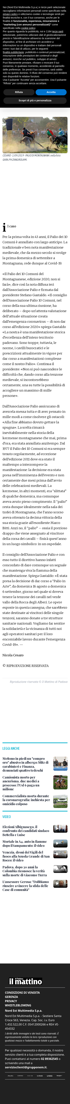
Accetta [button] (51, 92)
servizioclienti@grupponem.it (26, 1067)
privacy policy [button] (10, 14)
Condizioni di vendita (22, 993)
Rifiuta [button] (19, 92)
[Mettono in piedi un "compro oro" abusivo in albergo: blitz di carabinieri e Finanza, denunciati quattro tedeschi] (26, 764)
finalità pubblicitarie (13, 52)
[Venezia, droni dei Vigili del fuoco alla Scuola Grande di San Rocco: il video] (26, 856)
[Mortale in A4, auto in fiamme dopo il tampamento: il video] (26, 844)
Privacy (11, 1001)
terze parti (57, 31)
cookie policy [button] (28, 28)
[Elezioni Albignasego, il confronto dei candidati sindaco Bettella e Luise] (26, 831)
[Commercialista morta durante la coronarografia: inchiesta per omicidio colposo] (26, 800)
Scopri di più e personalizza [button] (35, 100)
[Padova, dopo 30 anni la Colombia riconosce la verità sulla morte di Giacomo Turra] (26, 871)
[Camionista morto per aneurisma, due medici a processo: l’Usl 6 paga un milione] (26, 783)
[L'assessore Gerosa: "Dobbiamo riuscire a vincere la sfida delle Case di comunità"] (26, 886)
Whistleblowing (18, 1005)
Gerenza (11, 997)
